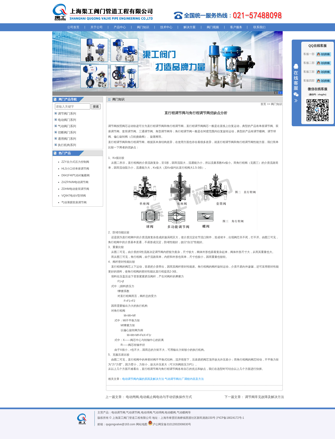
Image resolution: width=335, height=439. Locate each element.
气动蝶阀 (182, 412)
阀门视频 (213, 27)
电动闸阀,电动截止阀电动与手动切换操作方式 (159, 397)
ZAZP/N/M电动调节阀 (74, 182)
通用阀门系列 (67, 138)
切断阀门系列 (67, 132)
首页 (263, 104)
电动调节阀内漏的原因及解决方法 (143, 379)
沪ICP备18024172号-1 (230, 417)
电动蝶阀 (170, 412)
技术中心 (166, 27)
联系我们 (259, 27)
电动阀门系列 (67, 120)
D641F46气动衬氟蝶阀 (75, 175)
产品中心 (120, 27)
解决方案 (190, 27)
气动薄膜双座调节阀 (74, 202)
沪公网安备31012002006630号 (169, 424)
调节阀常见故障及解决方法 (264, 397)
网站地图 (141, 424)
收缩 (296, 83)
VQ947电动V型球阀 (73, 195)
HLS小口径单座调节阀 (75, 168)
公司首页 (73, 27)
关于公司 (96, 27)
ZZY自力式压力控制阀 (75, 161)
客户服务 (236, 27)
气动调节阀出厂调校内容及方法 (184, 379)
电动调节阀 (118, 412)
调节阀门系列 (67, 113)
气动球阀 (158, 412)
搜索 (96, 106)
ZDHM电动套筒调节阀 (75, 189)
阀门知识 (143, 27)
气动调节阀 (133, 412)
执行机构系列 (67, 145)
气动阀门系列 (67, 126)
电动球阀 (146, 412)
